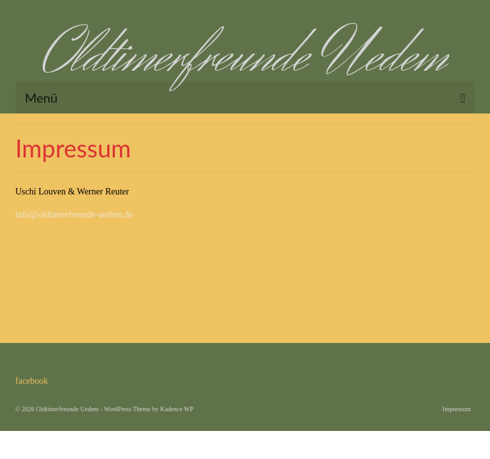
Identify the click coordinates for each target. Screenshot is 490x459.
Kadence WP (176, 408)
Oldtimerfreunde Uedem (244, 57)
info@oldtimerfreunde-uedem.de (74, 214)
